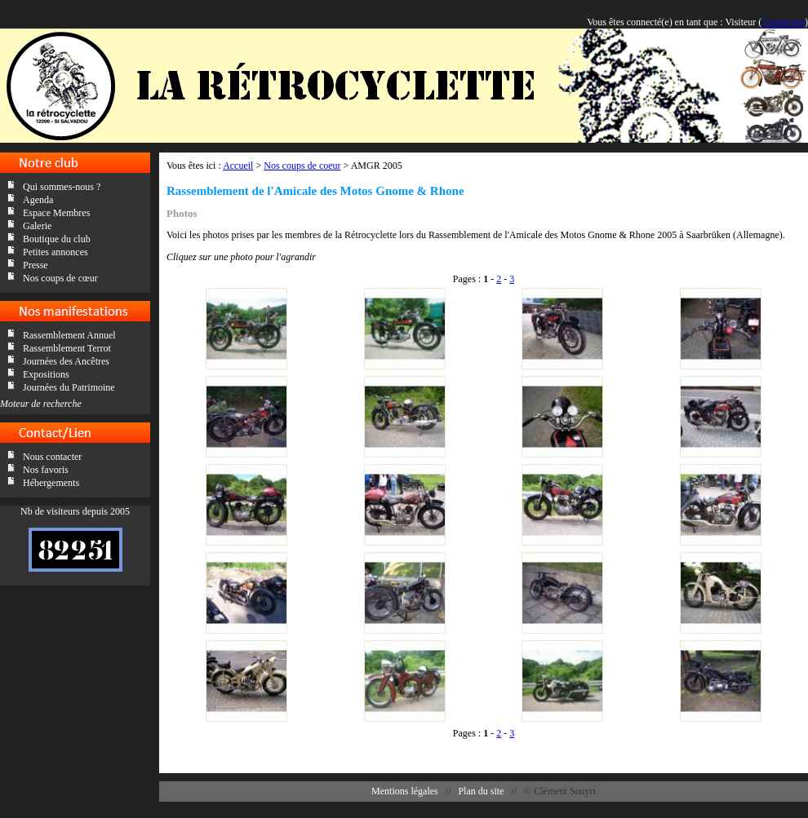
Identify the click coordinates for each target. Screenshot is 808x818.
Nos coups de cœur (60, 278)
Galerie (37, 226)
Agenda (38, 200)
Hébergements (51, 483)
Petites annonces (55, 252)
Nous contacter (52, 456)
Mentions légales (404, 791)
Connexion (783, 22)
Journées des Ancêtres (66, 361)
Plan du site (481, 791)
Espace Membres (56, 213)
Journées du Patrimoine (69, 387)
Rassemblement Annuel (69, 335)
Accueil (238, 165)
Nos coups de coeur (302, 165)
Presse (35, 265)
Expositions (46, 374)
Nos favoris (46, 469)
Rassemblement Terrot (67, 348)
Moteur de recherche (41, 403)
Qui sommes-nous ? (61, 186)
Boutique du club (57, 239)
